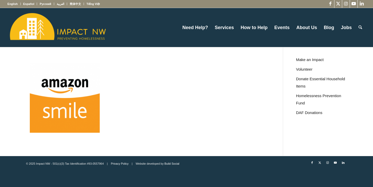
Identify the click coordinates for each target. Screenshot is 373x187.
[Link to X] (338, 4)
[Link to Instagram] (346, 4)
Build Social (171, 163)
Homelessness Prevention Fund (318, 99)
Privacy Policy (119, 163)
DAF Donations (309, 112)
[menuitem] (14, 4)
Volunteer (304, 69)
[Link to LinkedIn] (361, 4)
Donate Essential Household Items (320, 82)
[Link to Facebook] (330, 4)
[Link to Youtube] (353, 4)
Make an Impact (310, 59)
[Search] (360, 27)
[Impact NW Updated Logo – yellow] (57, 27)
